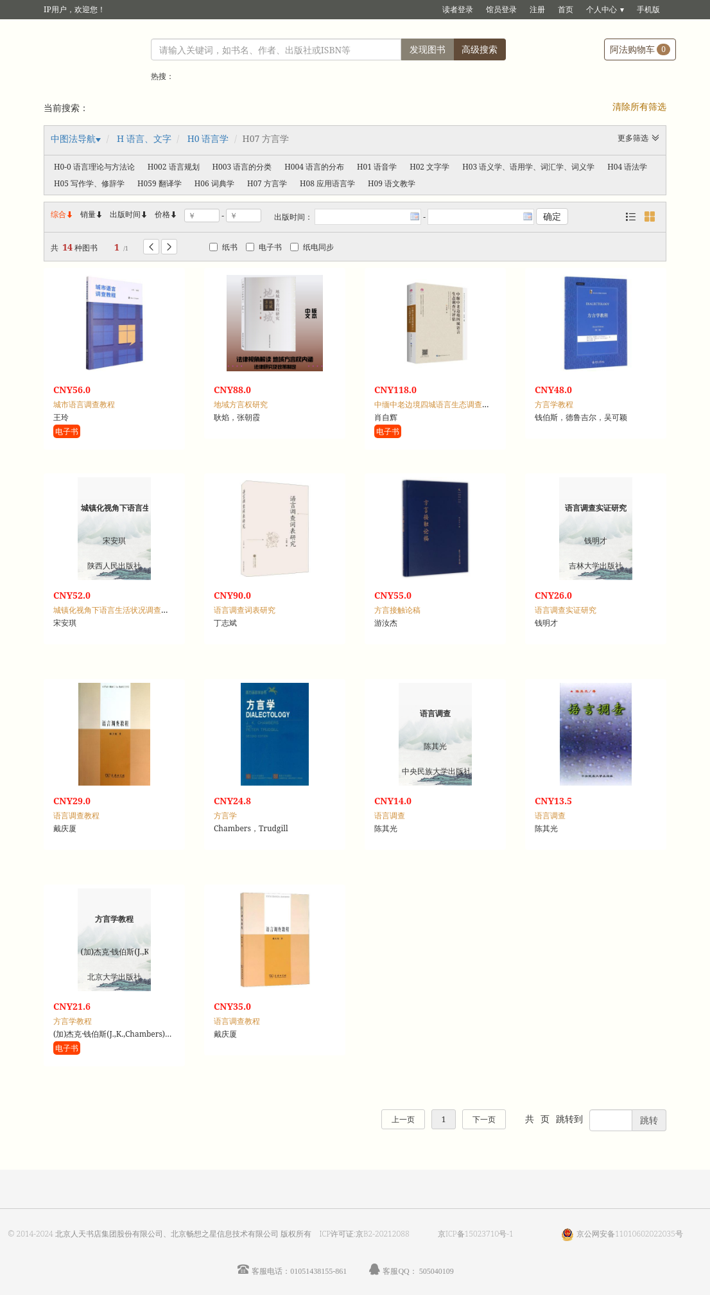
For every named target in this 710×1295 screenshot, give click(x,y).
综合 (62, 214)
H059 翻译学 (159, 183)
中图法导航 (73, 138)
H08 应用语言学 (327, 183)
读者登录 (457, 9)
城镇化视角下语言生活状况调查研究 (115, 609)
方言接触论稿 (397, 609)
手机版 (648, 9)
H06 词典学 (214, 183)
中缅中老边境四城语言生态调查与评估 (439, 404)
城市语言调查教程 (84, 404)
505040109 (436, 1271)
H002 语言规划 (174, 166)
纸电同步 (312, 247)
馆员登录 (501, 9)
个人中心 (601, 9)
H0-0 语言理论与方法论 (94, 166)
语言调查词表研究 (244, 609)
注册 (537, 9)
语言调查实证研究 (565, 609)
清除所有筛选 (639, 106)
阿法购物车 (640, 49)
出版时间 (129, 214)
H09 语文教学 (391, 183)
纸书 (223, 247)
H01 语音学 (377, 166)
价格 (162, 214)
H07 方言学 (267, 183)
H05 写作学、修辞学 (89, 183)
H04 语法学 (627, 166)
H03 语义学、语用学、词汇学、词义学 (528, 166)
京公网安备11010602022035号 (629, 1233)
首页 (565, 9)
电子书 (264, 247)
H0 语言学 (208, 138)
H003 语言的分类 (242, 166)
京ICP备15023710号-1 (476, 1233)
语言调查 (389, 815)
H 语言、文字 (144, 138)
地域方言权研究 (241, 404)
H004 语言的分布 (314, 166)
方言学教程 (554, 404)
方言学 (225, 815)
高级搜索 (480, 49)
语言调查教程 (76, 815)
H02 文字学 (429, 166)
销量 (91, 214)
